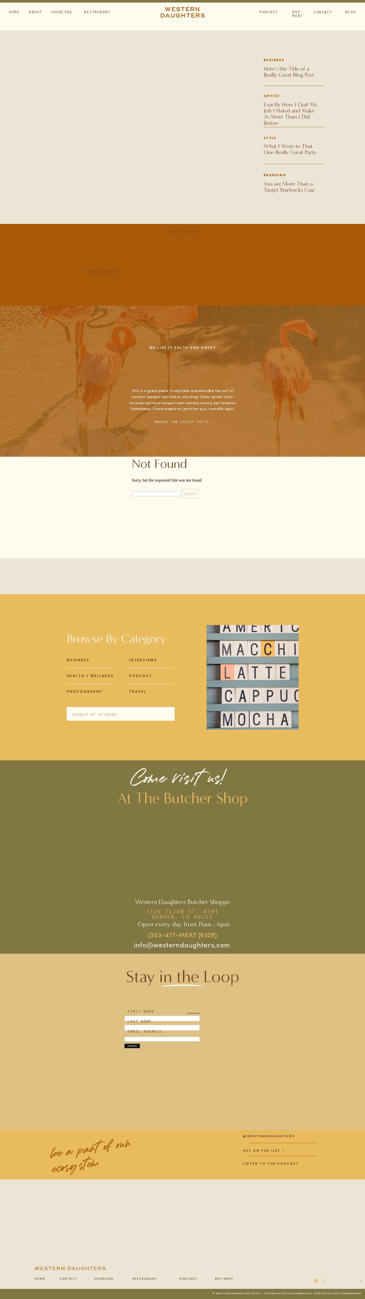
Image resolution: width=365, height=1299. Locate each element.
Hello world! (102, 271)
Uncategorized (106, 261)
